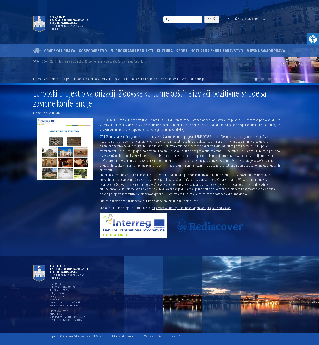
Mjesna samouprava (266, 51)
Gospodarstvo (93, 51)
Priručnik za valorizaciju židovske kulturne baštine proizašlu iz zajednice (149, 201)
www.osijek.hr (57, 299)
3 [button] (269, 79)
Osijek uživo (234, 19)
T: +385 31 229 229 (59, 290)
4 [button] (276, 79)
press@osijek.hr (57, 296)
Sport (182, 51)
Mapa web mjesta (152, 336)
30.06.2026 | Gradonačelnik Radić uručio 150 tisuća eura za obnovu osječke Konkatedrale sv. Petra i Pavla (94, 62)
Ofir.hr (182, 336)
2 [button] (262, 79)
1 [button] (256, 79)
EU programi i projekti (132, 51)
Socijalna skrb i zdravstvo (217, 51)
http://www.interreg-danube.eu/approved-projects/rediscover (191, 208)
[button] (313, 39)
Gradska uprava (59, 51)
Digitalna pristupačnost (122, 336)
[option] (159, 41)
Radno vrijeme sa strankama (64, 305)
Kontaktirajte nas (256, 19)
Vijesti (67, 79)
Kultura (165, 51)
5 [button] (282, 79)
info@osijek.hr (57, 293)
